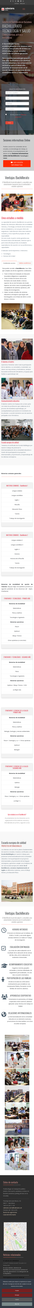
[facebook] (10, 1)
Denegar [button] (17, 1295)
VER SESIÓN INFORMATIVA (17, 163)
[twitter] (13, 1)
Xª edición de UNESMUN (11, 1261)
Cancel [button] (17, 1300)
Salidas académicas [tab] (25, 263)
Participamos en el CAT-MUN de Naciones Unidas (13, 1278)
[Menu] (23, 9)
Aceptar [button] (17, 1291)
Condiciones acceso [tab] (9, 263)
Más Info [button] (17, 1304)
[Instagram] (15, 1)
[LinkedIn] (20, 1)
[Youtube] (18, 1)
